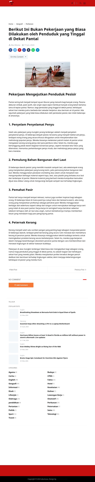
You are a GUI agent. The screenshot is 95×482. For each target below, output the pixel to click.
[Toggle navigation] (84, 3)
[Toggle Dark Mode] (77, 3)
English (22, 310)
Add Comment (21, 285)
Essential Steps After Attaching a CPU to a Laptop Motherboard (45, 324)
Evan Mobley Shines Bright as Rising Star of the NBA (40, 346)
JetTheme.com (62, 479)
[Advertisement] (50, 14)
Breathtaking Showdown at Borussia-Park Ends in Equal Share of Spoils (48, 312)
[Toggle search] (81, 3)
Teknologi (23, 321)
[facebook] (72, 3)
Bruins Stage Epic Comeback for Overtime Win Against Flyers (44, 358)
